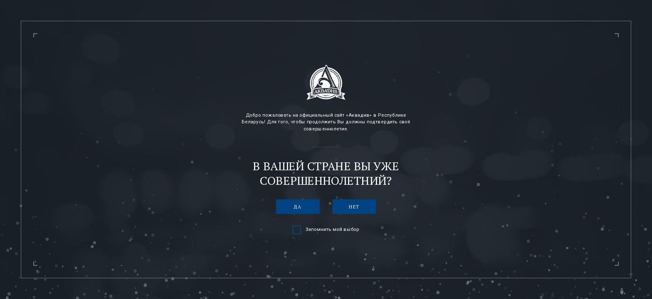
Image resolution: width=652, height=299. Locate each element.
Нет (354, 206)
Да (297, 206)
